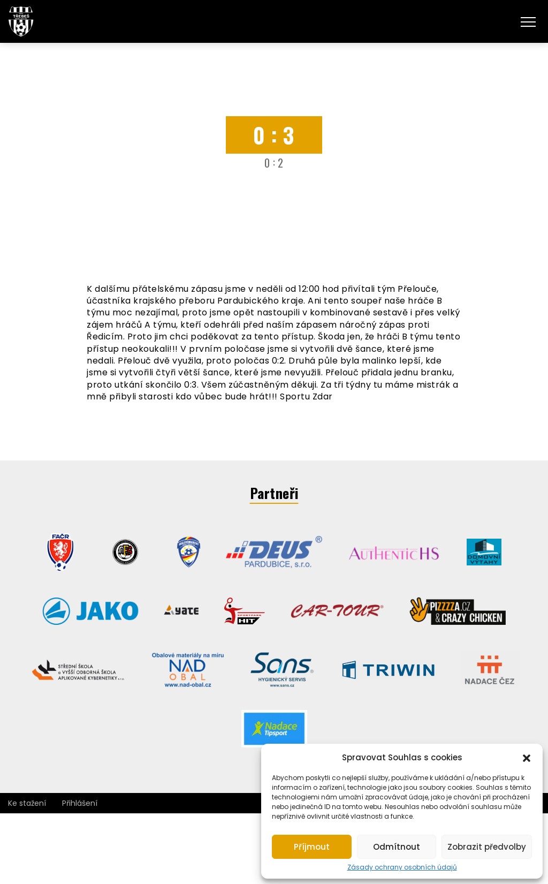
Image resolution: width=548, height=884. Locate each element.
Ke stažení (27, 803)
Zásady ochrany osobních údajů (402, 867)
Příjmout (312, 846)
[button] (526, 757)
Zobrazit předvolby (486, 846)
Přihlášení (79, 803)
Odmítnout (396, 846)
